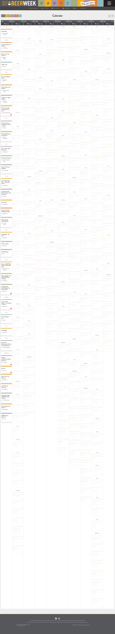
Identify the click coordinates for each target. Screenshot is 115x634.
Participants (33, 8)
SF (6, 16)
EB (13, 16)
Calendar (66, 8)
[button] (112, 16)
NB (10, 16)
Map (75, 8)
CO (20, 16)
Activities (44, 8)
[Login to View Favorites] (109, 16)
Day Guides (55, 8)
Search (83, 8)
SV (16, 16)
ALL (3, 16)
